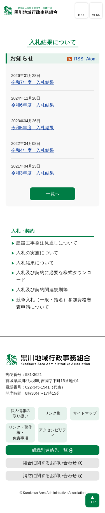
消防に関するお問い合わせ (50, 475)
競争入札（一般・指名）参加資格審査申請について (54, 303)
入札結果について (35, 262)
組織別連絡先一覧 (50, 450)
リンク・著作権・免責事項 (20, 432)
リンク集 (52, 413)
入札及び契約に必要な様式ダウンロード (54, 276)
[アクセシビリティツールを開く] (81, 10)
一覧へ (52, 193)
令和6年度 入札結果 (32, 105)
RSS (78, 59)
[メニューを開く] (96, 10)
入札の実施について (37, 252)
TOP (92, 502)
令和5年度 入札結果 (32, 127)
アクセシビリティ (52, 433)
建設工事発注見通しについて (46, 243)
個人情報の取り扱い (20, 413)
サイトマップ (85, 413)
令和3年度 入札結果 (32, 173)
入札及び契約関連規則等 (42, 289)
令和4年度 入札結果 (32, 150)
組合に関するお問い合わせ (50, 462)
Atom (91, 59)
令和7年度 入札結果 (32, 82)
